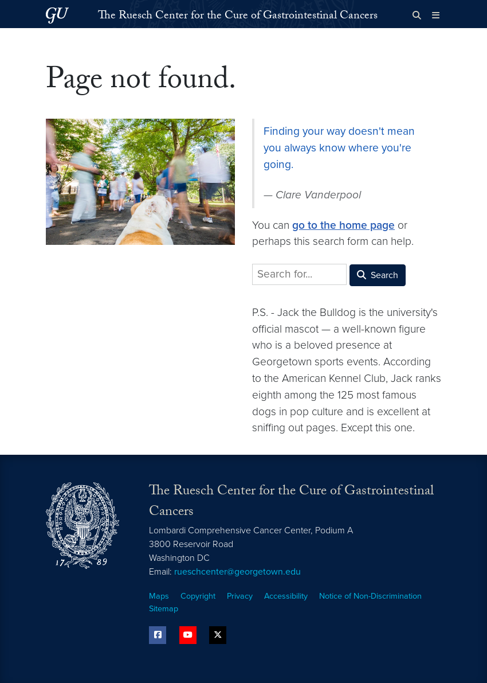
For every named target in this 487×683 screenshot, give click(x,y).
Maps (159, 596)
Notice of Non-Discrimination (370, 596)
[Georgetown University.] (57, 15)
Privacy (240, 596)
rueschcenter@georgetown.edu (237, 571)
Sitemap (163, 609)
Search (377, 275)
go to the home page (343, 225)
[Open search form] (417, 15)
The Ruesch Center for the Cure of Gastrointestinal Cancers (238, 17)
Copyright (197, 596)
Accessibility (286, 596)
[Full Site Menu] (435, 15)
